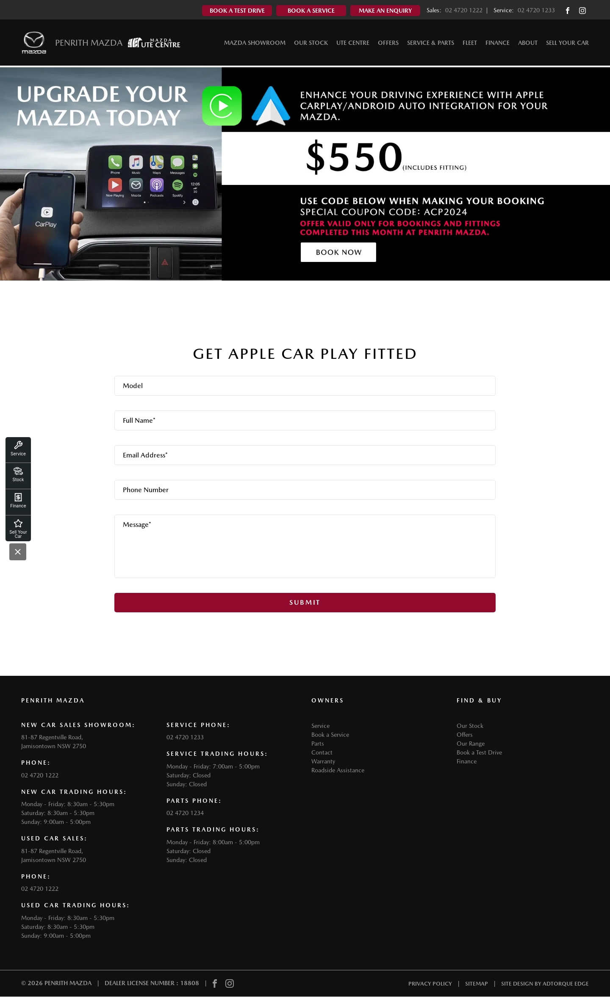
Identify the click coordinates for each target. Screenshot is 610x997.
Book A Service (311, 10)
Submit (305, 602)
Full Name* (139, 420)
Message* (137, 525)
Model (133, 386)
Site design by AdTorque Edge (545, 983)
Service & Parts (430, 44)
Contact (322, 752)
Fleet (470, 44)
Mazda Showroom (255, 44)
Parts (317, 743)
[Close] (17, 551)
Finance (497, 44)
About (528, 44)
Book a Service (330, 734)
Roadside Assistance (337, 770)
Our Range (471, 743)
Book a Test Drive (479, 752)
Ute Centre (352, 44)
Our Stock (311, 44)
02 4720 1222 (463, 10)
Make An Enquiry (385, 10)
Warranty (323, 761)
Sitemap (476, 983)
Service (320, 725)
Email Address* (145, 455)
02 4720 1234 (185, 813)
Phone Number (146, 490)
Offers (388, 44)
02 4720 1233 (536, 10)
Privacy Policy (430, 983)
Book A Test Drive (237, 10)
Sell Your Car (567, 44)
